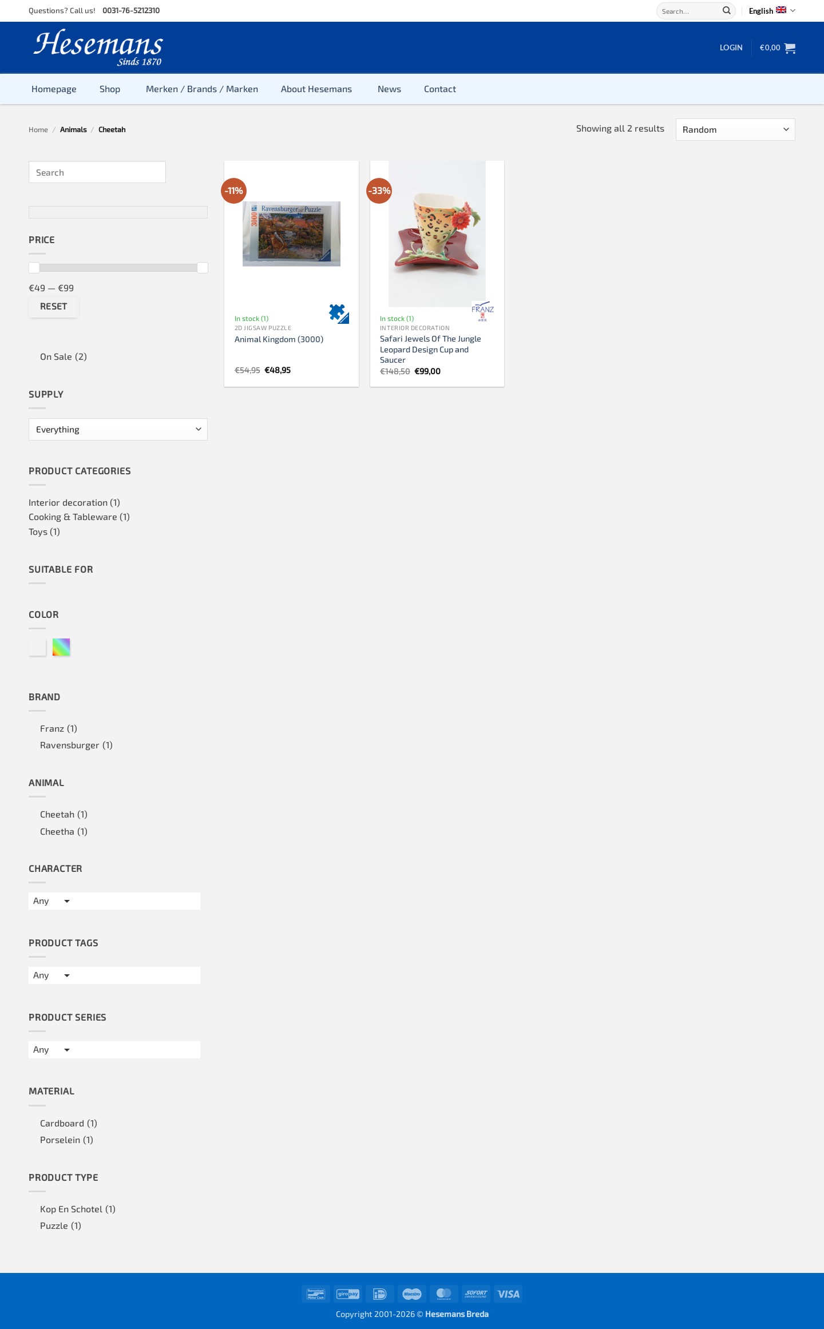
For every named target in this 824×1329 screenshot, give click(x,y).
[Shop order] (735, 129)
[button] (731, 47)
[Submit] (726, 10)
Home (38, 129)
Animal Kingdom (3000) (279, 339)
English (772, 10)
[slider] (33, 267)
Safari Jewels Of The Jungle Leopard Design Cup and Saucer (430, 349)
